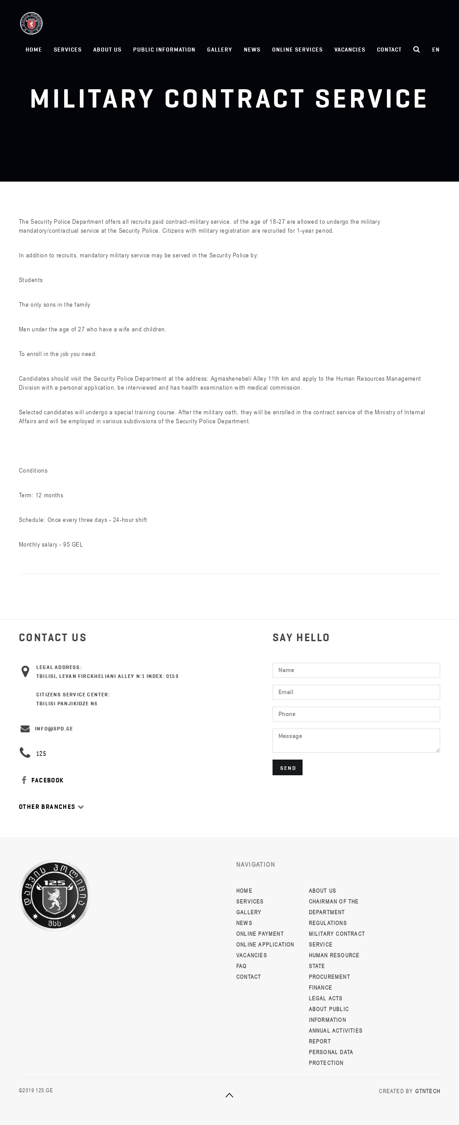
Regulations (328, 923)
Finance (320, 987)
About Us (107, 49)
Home (34, 49)
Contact (389, 49)
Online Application (265, 944)
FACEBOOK (41, 780)
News (252, 49)
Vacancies (349, 49)
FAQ (241, 966)
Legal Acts (326, 998)
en (436, 49)
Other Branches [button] (51, 807)
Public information (164, 49)
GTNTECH (427, 1091)
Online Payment (260, 934)
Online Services (297, 49)
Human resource (334, 955)
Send (288, 767)
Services (68, 49)
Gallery (219, 49)
